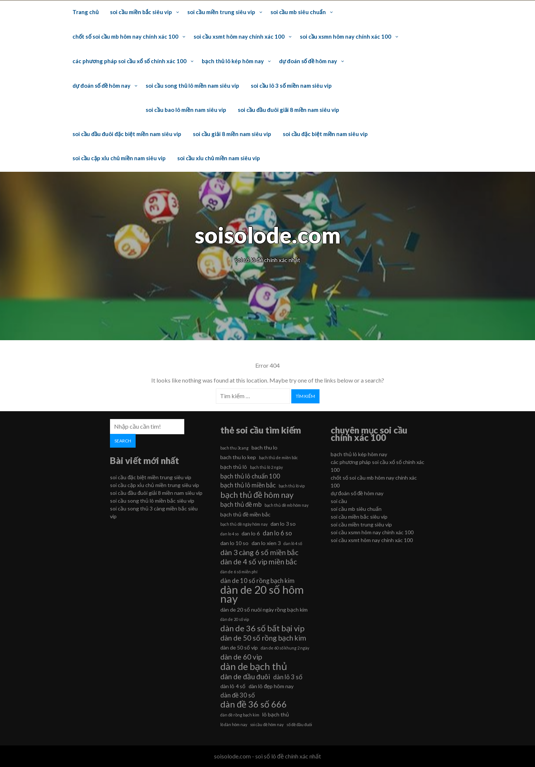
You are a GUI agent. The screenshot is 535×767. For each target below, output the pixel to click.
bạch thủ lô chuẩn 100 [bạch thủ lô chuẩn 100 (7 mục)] (250, 476)
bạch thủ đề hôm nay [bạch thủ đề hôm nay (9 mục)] (257, 494)
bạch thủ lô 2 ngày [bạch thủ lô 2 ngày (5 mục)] (266, 467)
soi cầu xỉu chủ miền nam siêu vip (218, 158)
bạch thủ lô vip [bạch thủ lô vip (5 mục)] (292, 485)
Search (122, 441)
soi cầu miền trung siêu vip (221, 12)
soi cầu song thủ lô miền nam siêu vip (192, 85)
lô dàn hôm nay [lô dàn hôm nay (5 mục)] (233, 724)
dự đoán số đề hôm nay (308, 61)
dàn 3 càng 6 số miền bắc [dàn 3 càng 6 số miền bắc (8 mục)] (259, 552)
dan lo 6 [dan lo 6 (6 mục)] (250, 533)
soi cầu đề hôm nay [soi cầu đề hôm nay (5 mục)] (266, 724)
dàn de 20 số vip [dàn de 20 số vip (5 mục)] (234, 619)
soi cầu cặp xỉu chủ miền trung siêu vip (154, 485)
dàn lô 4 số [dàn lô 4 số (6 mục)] (233, 686)
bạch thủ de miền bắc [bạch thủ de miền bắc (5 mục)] (278, 457)
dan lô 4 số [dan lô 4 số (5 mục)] (292, 543)
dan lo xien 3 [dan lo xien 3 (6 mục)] (266, 543)
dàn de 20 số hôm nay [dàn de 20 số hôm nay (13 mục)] (262, 594)
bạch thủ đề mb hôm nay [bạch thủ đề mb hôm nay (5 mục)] (286, 505)
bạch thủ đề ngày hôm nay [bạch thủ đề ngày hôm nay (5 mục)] (244, 524)
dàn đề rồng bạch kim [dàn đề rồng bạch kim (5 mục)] (239, 714)
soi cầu (339, 501)
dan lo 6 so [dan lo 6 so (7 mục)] (277, 533)
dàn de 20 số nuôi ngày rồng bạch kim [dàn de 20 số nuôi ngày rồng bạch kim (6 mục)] (264, 609)
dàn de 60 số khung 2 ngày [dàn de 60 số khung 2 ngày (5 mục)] (285, 647)
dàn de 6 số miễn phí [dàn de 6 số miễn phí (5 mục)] (238, 571)
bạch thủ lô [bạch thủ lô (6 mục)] (233, 467)
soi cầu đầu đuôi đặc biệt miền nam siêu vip (126, 133)
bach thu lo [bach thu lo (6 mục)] (265, 447)
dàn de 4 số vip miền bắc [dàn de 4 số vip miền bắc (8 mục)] (258, 561)
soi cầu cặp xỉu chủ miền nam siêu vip (119, 158)
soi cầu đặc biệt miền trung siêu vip (150, 477)
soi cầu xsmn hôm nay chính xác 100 (345, 36)
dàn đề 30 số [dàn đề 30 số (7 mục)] (237, 695)
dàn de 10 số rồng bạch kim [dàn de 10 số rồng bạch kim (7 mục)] (257, 580)
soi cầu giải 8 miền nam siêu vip (232, 133)
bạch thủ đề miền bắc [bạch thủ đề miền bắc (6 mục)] (245, 514)
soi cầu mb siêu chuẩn (298, 12)
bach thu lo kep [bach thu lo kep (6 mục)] (238, 457)
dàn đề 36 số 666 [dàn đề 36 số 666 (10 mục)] (253, 704)
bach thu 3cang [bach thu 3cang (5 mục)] (234, 447)
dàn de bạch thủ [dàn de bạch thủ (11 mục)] (253, 666)
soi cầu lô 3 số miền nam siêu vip (291, 85)
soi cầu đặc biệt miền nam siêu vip (325, 133)
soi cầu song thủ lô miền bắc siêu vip (152, 500)
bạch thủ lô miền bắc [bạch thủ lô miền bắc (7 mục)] (248, 485)
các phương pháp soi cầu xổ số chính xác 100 (129, 61)
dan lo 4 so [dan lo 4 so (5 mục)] (229, 533)
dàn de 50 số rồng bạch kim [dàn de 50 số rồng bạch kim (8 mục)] (263, 638)
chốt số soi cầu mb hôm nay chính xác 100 (125, 36)
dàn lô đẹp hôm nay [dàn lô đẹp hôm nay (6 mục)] (271, 686)
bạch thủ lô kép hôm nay (233, 61)
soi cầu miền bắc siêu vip (141, 12)
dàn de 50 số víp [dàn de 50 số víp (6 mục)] (239, 647)
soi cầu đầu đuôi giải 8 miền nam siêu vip (289, 109)
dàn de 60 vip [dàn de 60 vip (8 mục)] (241, 656)
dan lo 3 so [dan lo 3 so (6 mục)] (283, 524)
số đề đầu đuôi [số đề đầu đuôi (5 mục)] (299, 724)
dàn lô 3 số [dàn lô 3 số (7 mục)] (287, 677)
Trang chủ (85, 12)
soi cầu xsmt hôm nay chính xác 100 (239, 36)
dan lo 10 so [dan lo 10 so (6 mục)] (234, 543)
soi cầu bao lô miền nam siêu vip (186, 109)
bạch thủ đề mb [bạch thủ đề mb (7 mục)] (241, 504)
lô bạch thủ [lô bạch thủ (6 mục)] (275, 714)
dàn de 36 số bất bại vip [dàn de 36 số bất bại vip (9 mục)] (262, 628)
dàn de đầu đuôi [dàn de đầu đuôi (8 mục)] (245, 676)
